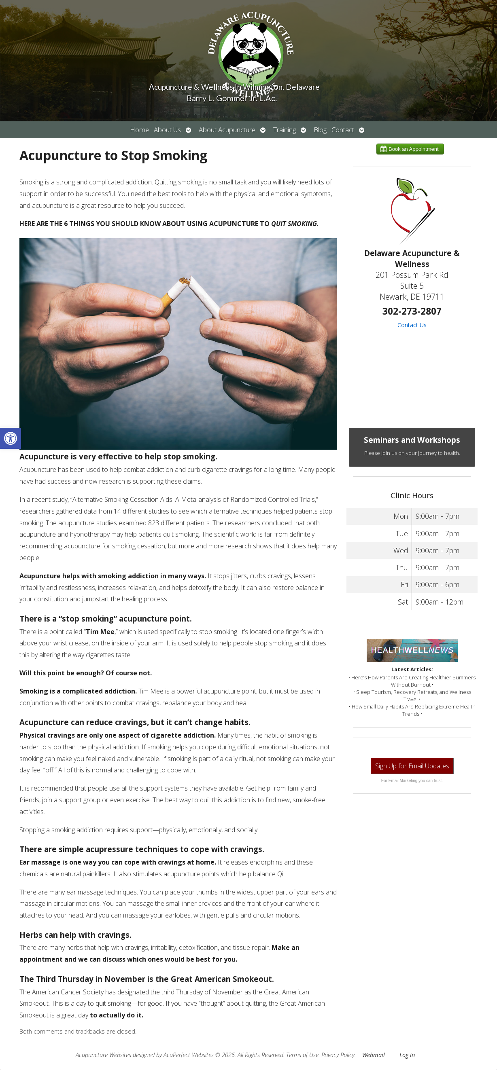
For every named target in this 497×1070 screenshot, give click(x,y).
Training (284, 129)
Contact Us (412, 325)
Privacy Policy (338, 1055)
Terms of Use (302, 1055)
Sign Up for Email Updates (412, 765)
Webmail (373, 1055)
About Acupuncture (227, 129)
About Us (167, 129)
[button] (10, 438)
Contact (342, 129)
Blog (320, 129)
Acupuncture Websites (103, 1055)
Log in (407, 1055)
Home (139, 129)
